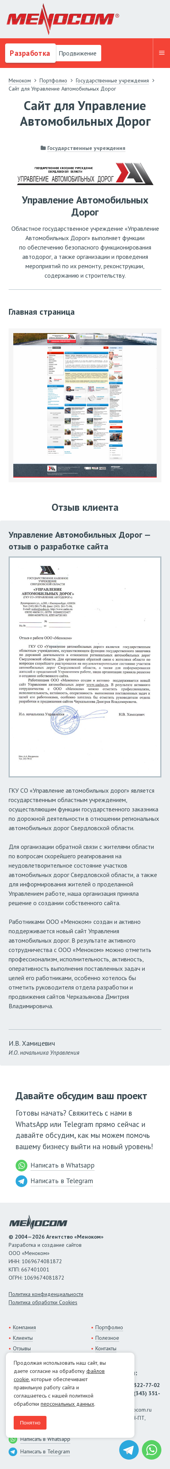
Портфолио (109, 1327)
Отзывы (22, 1348)
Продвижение (77, 53)
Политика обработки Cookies (43, 1302)
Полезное (107, 1337)
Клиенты (23, 1337)
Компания (24, 1327)
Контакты (105, 1348)
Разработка (29, 53)
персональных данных (67, 1403)
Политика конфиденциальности (46, 1294)
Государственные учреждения (86, 148)
